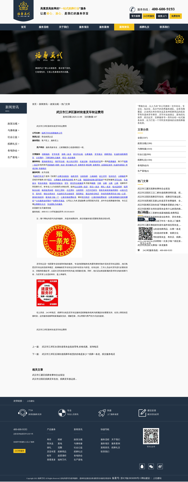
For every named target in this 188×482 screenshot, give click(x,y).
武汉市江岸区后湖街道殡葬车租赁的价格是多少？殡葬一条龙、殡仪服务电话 (78, 354)
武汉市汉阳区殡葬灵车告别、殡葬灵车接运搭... (54, 379)
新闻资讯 (43, 104)
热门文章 (65, 104)
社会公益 (13, 137)
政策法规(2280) (145, 143)
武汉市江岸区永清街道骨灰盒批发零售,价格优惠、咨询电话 (70, 347)
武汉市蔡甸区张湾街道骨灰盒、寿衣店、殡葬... (160, 237)
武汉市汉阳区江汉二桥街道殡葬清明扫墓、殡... (160, 193)
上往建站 (30, 401)
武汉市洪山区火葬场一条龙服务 (153, 245)
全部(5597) (143, 138)
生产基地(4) (143, 171)
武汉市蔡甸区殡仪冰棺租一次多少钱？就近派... (160, 241)
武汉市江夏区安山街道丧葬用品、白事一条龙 (159, 229)
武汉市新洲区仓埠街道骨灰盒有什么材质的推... (160, 209)
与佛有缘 (13, 130)
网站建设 (145, 478)
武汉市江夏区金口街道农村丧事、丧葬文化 (158, 233)
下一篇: (35, 354)
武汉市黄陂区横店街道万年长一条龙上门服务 (159, 221)
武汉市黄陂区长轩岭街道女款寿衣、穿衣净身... (160, 217)
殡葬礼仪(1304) (145, 160)
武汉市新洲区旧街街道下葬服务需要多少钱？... (160, 205)
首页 (34, 104)
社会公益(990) (144, 154)
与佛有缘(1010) (145, 149)
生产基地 (13, 157)
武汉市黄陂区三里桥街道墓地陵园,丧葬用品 (158, 213)
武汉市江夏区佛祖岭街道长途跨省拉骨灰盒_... (159, 225)
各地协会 (13, 150)
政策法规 (13, 123)
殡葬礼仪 (13, 143)
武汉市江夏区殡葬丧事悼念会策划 (48, 375)
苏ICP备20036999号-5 (131, 478)
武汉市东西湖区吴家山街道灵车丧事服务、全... (160, 201)
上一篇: (35, 347)
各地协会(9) (143, 165)
